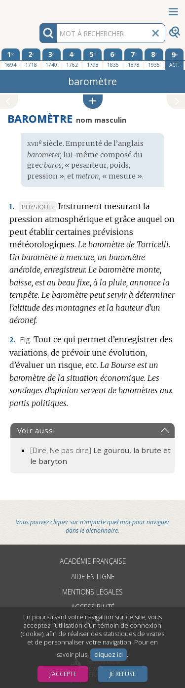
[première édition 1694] (10, 58)
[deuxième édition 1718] (31, 58)
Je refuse (123, 674)
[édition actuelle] (174, 59)
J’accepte (62, 674)
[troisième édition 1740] (51, 58)
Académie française (93, 561)
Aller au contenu (38, 8)
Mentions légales (92, 591)
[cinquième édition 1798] (92, 58)
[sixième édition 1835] (113, 58)
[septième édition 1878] (133, 58)
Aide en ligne (92, 576)
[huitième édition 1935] (154, 58)
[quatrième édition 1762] (72, 58)
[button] (93, 101)
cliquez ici (108, 654)
